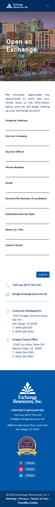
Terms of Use (39, 498)
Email (9, 183)
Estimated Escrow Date (20, 214)
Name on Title (14, 229)
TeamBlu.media (28, 502)
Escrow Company (16, 136)
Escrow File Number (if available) (26, 198)
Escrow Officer (15, 151)
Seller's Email (14, 245)
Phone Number (15, 167)
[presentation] (28, 270)
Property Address (17, 120)
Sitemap (11, 498)
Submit (42, 274)
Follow (30, 463)
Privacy (23, 498)
